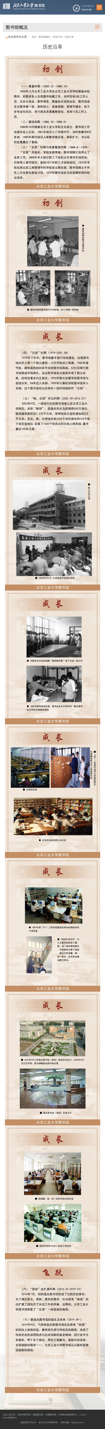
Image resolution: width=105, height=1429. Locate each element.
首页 (34, 37)
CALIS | (84, 1415)
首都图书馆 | (52, 1415)
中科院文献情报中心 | (69, 1415)
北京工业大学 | (10, 1415)
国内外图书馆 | (25, 1415)
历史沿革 (69, 37)
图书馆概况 (44, 37)
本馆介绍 (57, 37)
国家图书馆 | (39, 1415)
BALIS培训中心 (10, 1418)
